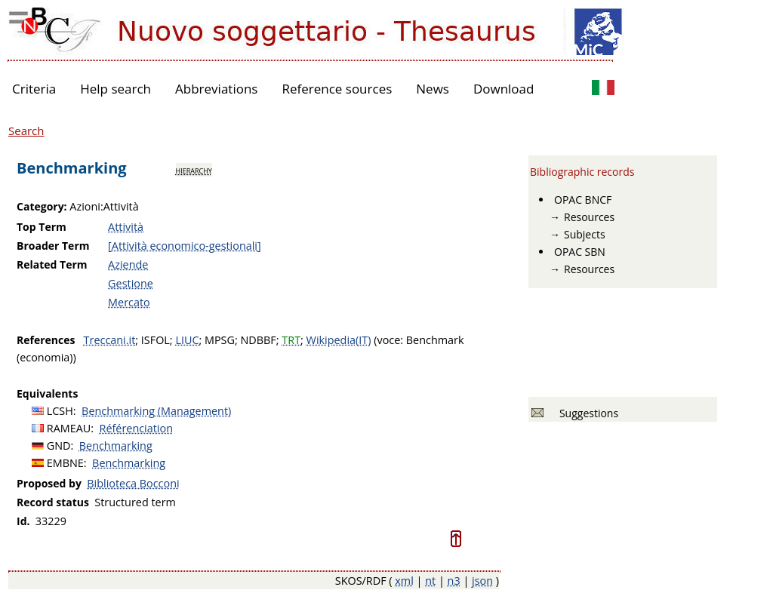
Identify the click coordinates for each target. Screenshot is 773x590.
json (482, 580)
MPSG (220, 340)
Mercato (129, 302)
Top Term (41, 227)
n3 (454, 580)
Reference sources (337, 88)
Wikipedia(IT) (338, 340)
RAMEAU (69, 428)
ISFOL (155, 340)
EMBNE (65, 463)
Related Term (52, 264)
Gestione (130, 283)
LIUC (187, 340)
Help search (115, 88)
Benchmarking (115, 445)
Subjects (584, 234)
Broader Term (53, 245)
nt (430, 580)
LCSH (60, 411)
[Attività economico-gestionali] (184, 245)
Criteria (34, 88)
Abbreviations (216, 88)
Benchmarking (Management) (156, 411)
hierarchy (194, 170)
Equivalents (47, 393)
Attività (125, 227)
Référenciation (136, 428)
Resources (589, 217)
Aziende (128, 264)
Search (26, 130)
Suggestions (586, 413)
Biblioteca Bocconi (133, 483)
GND (59, 445)
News (432, 88)
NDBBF (258, 340)
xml (404, 580)
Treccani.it (110, 340)
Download (503, 88)
